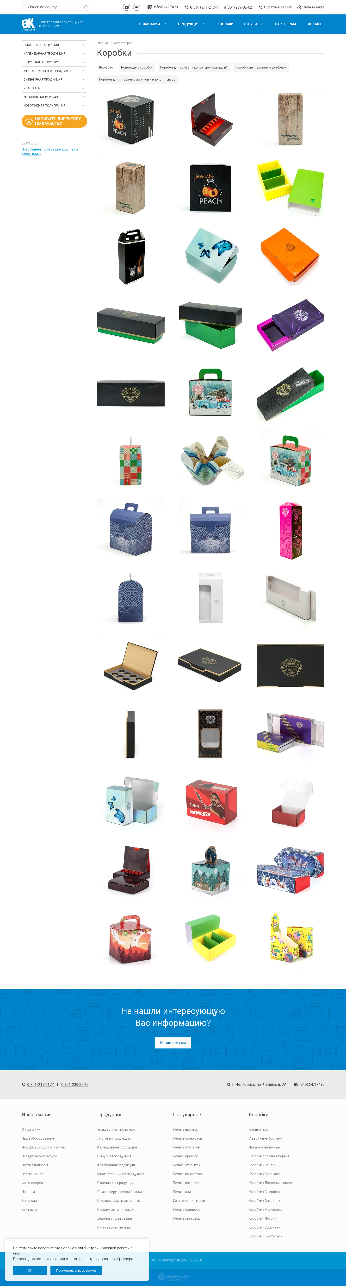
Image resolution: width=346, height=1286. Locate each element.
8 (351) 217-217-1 (204, 7)
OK (30, 1270)
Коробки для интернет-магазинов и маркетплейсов (137, 79)
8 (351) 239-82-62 (238, 7)
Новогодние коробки (136, 67)
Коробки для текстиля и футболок (260, 67)
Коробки (258, 1114)
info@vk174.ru (166, 7)
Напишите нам (173, 1043)
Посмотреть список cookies (76, 1270)
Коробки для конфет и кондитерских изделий (194, 67)
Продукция (110, 1114)
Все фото (106, 67)
